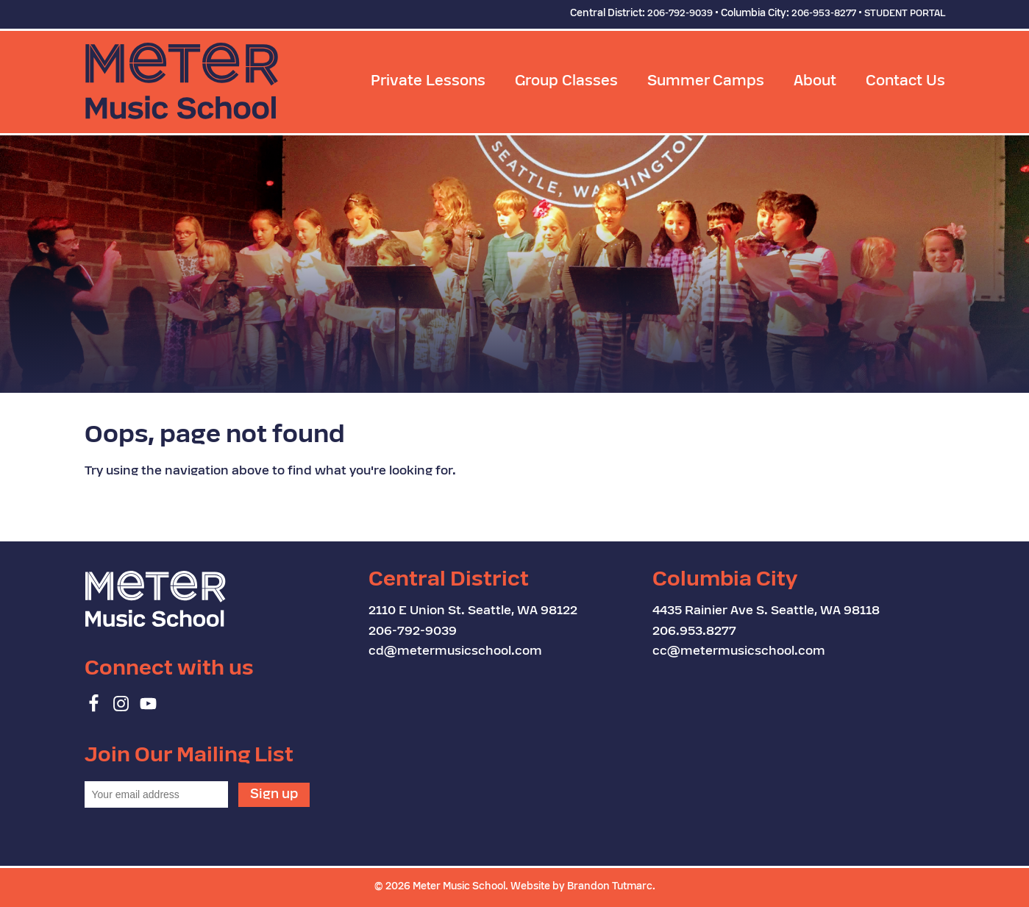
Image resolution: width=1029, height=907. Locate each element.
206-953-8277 (823, 14)
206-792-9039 (680, 14)
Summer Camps (705, 82)
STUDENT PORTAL (904, 14)
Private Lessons (428, 82)
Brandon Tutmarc (609, 887)
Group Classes (566, 82)
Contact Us (905, 82)
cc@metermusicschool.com (738, 652)
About (815, 82)
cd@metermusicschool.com (455, 652)
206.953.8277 (694, 632)
